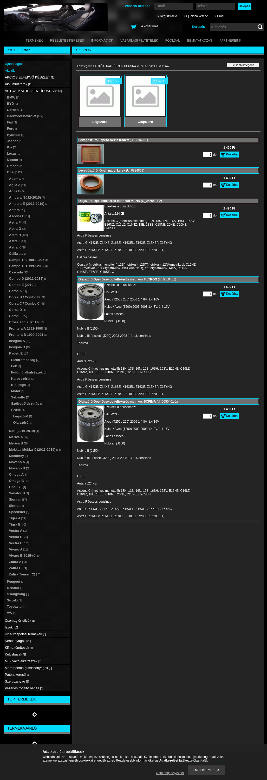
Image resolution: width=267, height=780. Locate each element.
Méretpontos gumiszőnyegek (28, 668)
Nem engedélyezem (170, 773)
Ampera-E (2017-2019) (28, 204)
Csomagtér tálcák (20, 620)
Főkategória (84, 66)
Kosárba (232, 154)
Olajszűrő (22, 422)
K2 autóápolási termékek (25, 634)
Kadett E (152, 66)
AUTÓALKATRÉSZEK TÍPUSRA (115, 66)
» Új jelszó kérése (195, 16)
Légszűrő (22, 416)
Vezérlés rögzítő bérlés (24, 688)
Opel (141, 66)
